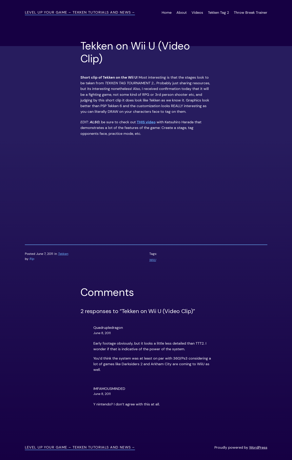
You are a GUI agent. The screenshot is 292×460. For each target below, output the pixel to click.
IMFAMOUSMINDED (109, 388)
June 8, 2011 (102, 333)
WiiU (152, 260)
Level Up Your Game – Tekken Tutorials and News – (80, 12)
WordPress (258, 447)
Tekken (63, 254)
